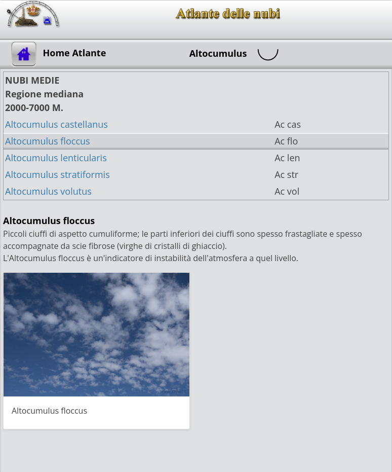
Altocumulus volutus (48, 191)
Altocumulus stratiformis (57, 174)
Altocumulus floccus (47, 141)
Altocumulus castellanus (56, 124)
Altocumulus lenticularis (56, 158)
